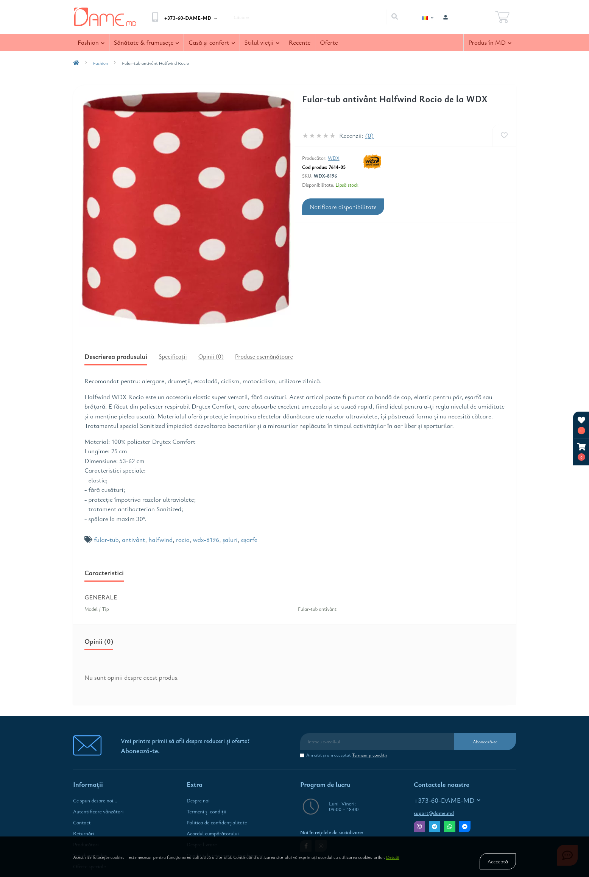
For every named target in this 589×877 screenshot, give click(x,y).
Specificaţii (173, 356)
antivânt (133, 539)
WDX (334, 157)
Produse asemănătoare (264, 356)
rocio (183, 539)
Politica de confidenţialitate (217, 822)
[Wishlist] (504, 135)
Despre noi (198, 800)
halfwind (160, 539)
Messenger (464, 826)
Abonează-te (485, 741)
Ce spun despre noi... (95, 800)
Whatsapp (449, 826)
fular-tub (106, 539)
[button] (581, 452)
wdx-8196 (206, 539)
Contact (82, 822)
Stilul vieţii (262, 42)
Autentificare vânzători (98, 811)
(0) (369, 135)
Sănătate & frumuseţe (146, 42)
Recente (300, 42)
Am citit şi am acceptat (346, 754)
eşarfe (249, 539)
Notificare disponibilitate (343, 207)
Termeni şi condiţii (369, 755)
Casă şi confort (212, 42)
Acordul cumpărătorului (213, 833)
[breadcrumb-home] (76, 62)
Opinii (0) (211, 356)
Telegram (434, 826)
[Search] (394, 17)
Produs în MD (489, 42)
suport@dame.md (434, 813)
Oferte (329, 42)
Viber (419, 826)
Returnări (83, 833)
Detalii (392, 857)
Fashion (91, 42)
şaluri (230, 539)
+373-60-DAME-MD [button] (447, 800)
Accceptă (498, 861)
